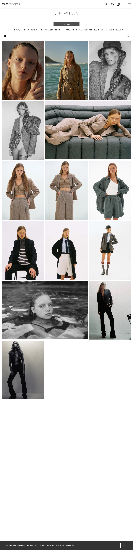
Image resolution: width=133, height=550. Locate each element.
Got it (124, 545)
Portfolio (66, 24)
